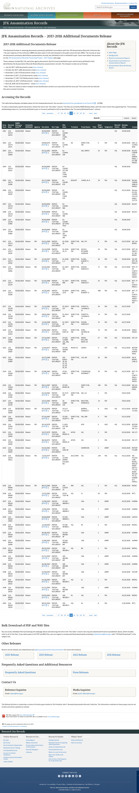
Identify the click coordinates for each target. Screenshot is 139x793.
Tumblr (69, 776)
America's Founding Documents (125, 15)
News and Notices (77, 740)
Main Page (113, 52)
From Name (85, 127)
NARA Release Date (18, 125)
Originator (109, 127)
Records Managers (32, 750)
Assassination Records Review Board (120, 66)
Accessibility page (54, 717)
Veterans (29, 752)
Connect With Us (69, 772)
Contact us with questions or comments (14, 726)
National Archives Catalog (11, 748)
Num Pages (100, 126)
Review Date (125, 126)
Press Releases (81, 672)
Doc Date (45, 127)
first (43, 113)
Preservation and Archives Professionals (34, 746)
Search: (97, 118)
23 (77, 113)
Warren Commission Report (119, 58)
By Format (6, 743)
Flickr (80, 776)
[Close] (136, 772)
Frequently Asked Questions (20, 672)
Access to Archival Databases (9, 754)
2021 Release (113, 654)
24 (80, 113)
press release (37, 67)
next (91, 113)
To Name (74, 127)
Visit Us (97, 15)
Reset (134, 118)
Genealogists (30, 740)
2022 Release (80, 654)
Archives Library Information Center (12, 758)
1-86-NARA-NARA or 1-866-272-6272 (69, 790)
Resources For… (33, 737)
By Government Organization (12, 745)
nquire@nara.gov (16, 693)
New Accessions (76, 743)
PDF (43, 133)
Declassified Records (56, 750)
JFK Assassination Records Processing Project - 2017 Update (30, 58)
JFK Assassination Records (33, 28)
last (95, 113)
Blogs (76, 776)
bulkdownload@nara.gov (102, 634)
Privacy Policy (61, 784)
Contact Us (133, 3)
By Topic (6, 740)
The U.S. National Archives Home (29, 6)
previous (50, 113)
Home (5, 28)
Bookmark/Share (121, 3)
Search (133, 7)
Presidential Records (10, 750)
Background (113, 55)
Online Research (10, 737)
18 (62, 113)
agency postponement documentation (49, 650)
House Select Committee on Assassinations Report (119, 62)
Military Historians (32, 743)
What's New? (76, 737)
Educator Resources (69, 15)
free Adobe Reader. (27, 715)
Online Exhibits (8, 762)
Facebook (59, 776)
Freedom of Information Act (76, 784)
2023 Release (46, 654)
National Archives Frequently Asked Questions (58, 743)
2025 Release (12, 654)
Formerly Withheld (29, 126)
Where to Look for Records (57, 752)
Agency (37, 127)
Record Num (11, 126)
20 (68, 113)
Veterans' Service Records (41, 15)
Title (94, 127)
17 (58, 113)
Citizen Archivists (107, 3)
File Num (64, 126)
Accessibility (51, 784)
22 (74, 113)
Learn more (119, 789)
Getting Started (54, 740)
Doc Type (55, 127)
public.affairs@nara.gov (86, 693)
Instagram (66, 776)
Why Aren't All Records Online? (56, 755)
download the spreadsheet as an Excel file (78, 103)
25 (84, 113)
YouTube (73, 776)
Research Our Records (14, 15)
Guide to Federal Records (57, 747)
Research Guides (56, 737)
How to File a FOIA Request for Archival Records (57, 760)
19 (65, 113)
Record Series (117, 126)
